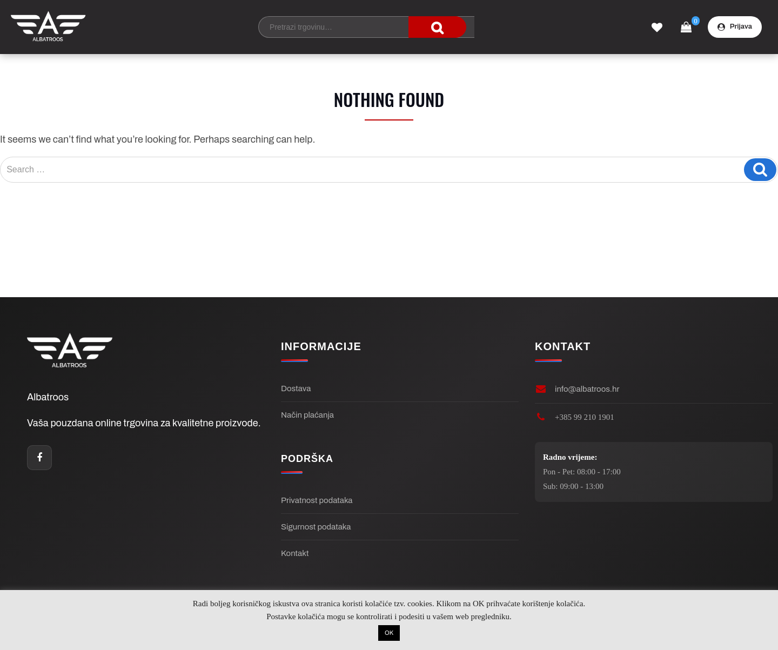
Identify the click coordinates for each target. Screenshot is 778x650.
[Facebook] (39, 457)
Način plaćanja (307, 415)
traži (437, 27)
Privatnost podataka (317, 500)
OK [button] (389, 632)
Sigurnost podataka (316, 526)
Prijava (734, 27)
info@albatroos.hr (587, 389)
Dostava (296, 388)
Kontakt (294, 553)
